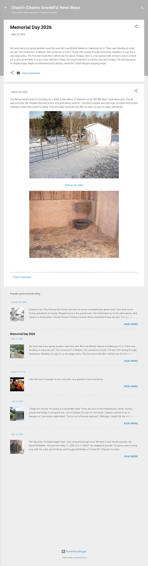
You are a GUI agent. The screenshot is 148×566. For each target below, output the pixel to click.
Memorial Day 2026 (31, 27)
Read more (131, 405)
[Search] (142, 8)
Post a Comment (22, 358)
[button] (136, 26)
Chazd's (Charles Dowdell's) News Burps (45, 7)
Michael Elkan (81, 558)
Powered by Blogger (74, 551)
